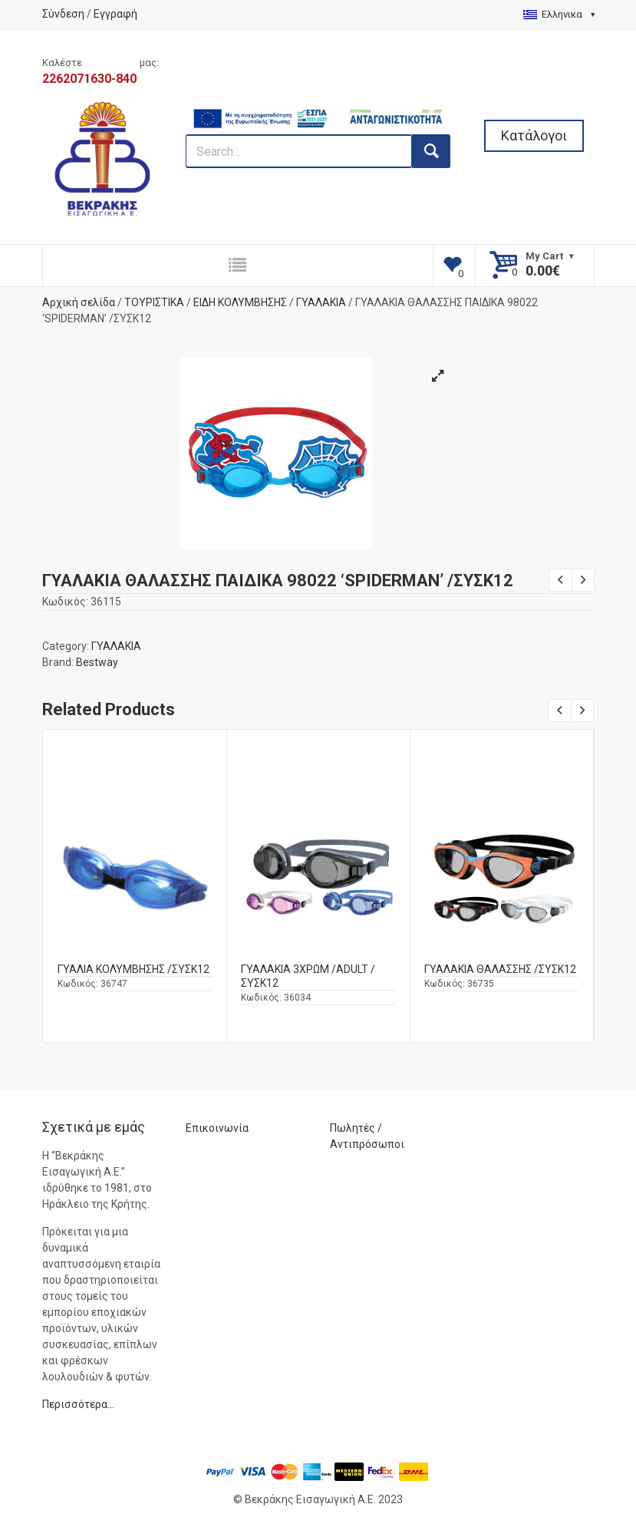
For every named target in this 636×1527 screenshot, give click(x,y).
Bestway (97, 662)
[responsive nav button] (238, 265)
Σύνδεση (63, 14)
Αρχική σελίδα (78, 302)
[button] (438, 376)
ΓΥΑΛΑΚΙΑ (321, 302)
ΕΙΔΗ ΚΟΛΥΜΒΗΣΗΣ (240, 302)
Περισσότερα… (78, 1404)
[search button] (431, 151)
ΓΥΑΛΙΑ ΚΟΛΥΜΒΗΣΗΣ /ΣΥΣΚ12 (133, 969)
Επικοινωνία (217, 1128)
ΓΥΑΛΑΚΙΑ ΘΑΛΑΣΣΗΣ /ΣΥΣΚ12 (500, 969)
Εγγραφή (115, 14)
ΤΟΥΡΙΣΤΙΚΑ (154, 302)
